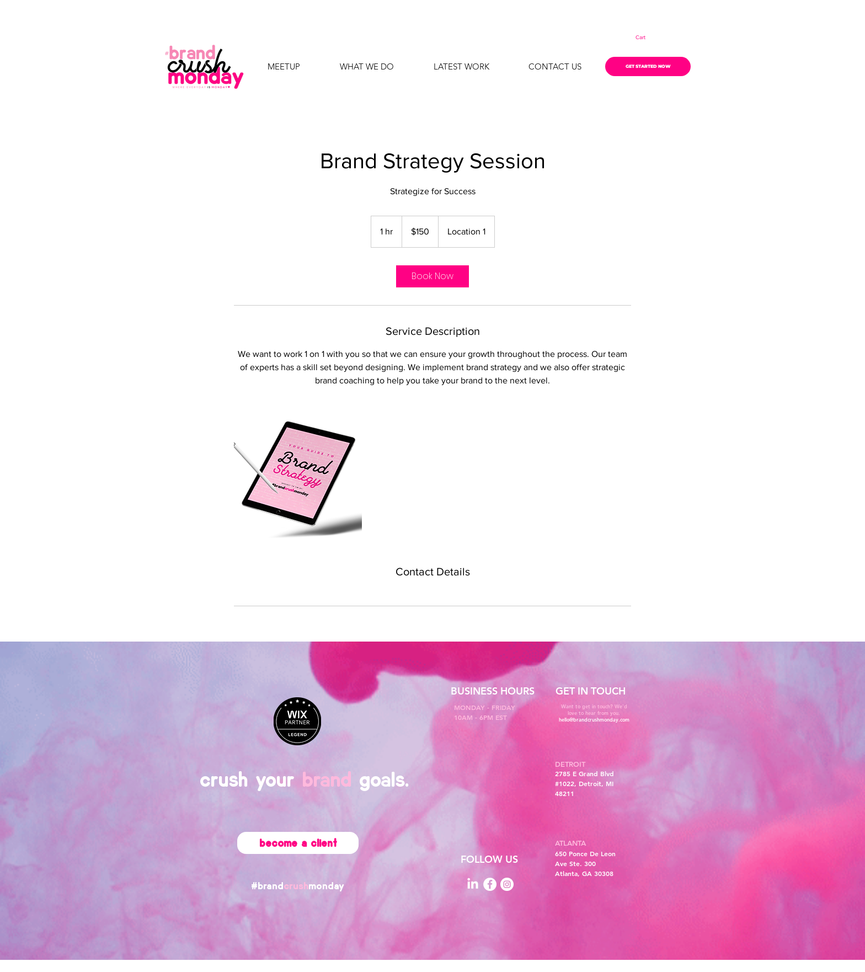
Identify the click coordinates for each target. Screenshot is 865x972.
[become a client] (298, 843)
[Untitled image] (298, 476)
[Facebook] (489, 884)
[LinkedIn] (472, 884)
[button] (648, 37)
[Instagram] (507, 884)
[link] (432, 276)
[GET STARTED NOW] (648, 66)
